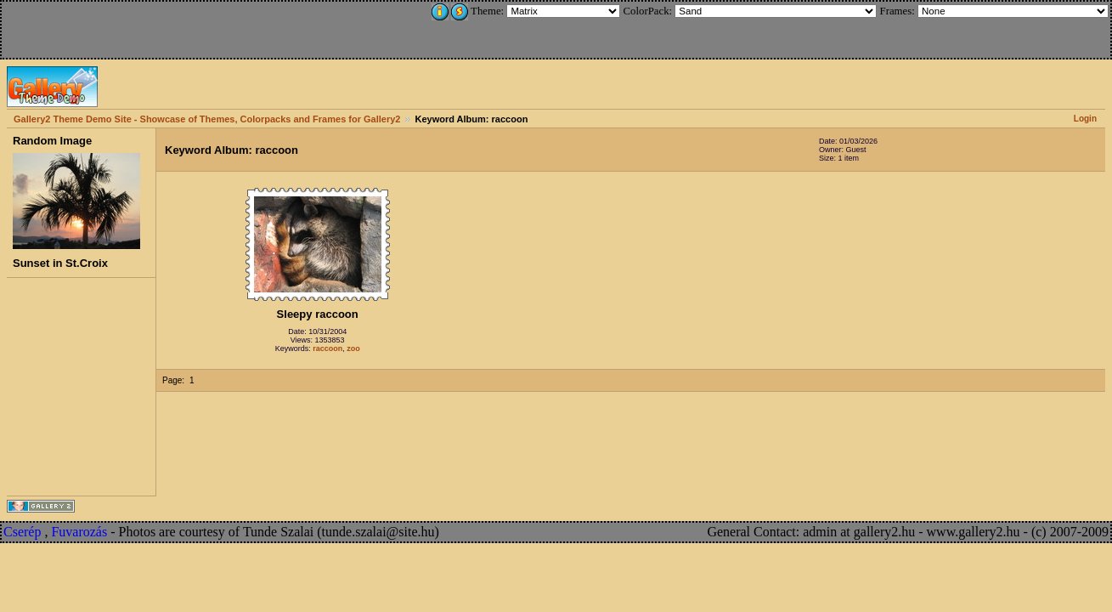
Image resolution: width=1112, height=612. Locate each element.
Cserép (22, 531)
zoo (353, 348)
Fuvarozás (79, 531)
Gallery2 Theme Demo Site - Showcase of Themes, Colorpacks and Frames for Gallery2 (207, 119)
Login (1085, 118)
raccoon (327, 348)
